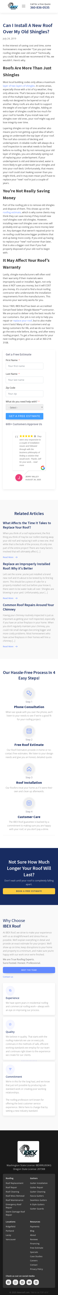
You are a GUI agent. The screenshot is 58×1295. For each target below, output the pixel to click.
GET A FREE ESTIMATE (24, 416)
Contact (33, 1264)
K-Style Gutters (37, 1204)
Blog (32, 1230)
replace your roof (22, 320)
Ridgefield (10, 1226)
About (33, 1235)
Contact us (8, 976)
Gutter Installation (39, 1183)
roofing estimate (12, 212)
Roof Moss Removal (15, 1195)
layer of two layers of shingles (19, 85)
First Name (12, 360)
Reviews (34, 1239)
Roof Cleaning (12, 1191)
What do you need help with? (21, 401)
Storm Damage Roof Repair (15, 1213)
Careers (34, 1260)
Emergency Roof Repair (13, 1206)
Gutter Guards (37, 1208)
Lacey (8, 1235)
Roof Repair (11, 1187)
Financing (34, 1243)
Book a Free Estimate (29, 891)
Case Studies (36, 1256)
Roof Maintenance (14, 1200)
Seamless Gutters (38, 1200)
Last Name (11, 373)
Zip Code (10, 387)
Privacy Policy (36, 1269)
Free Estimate (36, 1247)
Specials (34, 1252)
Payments (34, 1226)
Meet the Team (29, 970)
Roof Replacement (14, 1183)
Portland (10, 1230)
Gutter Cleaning (37, 1191)
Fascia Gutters (37, 1195)
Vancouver (11, 1239)
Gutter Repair (36, 1187)
